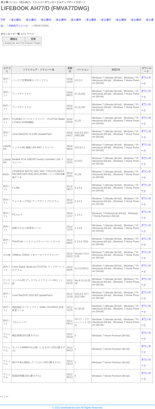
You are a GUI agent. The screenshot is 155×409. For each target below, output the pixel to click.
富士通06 (91, 19)
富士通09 (136, 19)
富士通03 (46, 19)
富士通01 (16, 19)
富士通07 (106, 19)
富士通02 (31, 19)
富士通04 (61, 19)
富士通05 (76, 19)
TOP (2, 19)
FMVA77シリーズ (18, 25)
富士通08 (121, 19)
